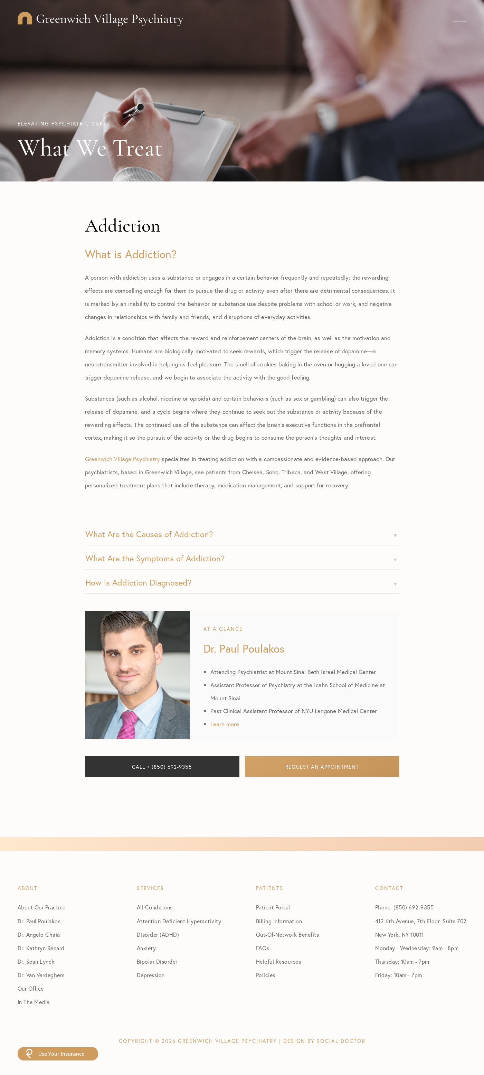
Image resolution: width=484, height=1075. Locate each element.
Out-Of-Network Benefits (287, 934)
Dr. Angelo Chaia (39, 934)
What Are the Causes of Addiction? (149, 534)
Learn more (224, 724)
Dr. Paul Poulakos (39, 921)
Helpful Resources (278, 961)
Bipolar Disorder (157, 961)
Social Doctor (341, 1040)
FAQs (262, 948)
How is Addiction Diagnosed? (138, 582)
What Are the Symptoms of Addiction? (155, 558)
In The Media (34, 1002)
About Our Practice (42, 907)
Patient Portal (273, 907)
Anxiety (146, 948)
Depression (151, 975)
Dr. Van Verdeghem (41, 975)
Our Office (31, 988)
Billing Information (279, 921)
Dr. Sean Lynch (36, 961)
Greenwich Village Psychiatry (122, 459)
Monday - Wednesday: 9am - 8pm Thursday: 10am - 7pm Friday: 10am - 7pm (417, 961)
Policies (265, 975)
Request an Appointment (322, 766)
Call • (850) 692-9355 (162, 766)
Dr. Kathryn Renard (41, 948)
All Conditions (155, 907)
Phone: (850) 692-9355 (404, 907)
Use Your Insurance (61, 1053)
